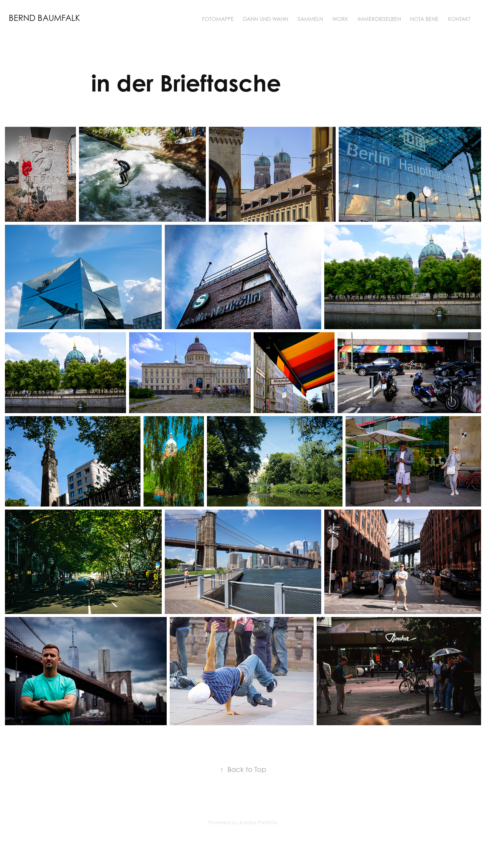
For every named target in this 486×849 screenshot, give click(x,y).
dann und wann (265, 19)
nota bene (424, 19)
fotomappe (218, 19)
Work (340, 19)
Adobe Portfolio (258, 822)
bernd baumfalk (44, 18)
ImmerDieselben (379, 19)
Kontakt (459, 19)
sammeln (310, 19)
